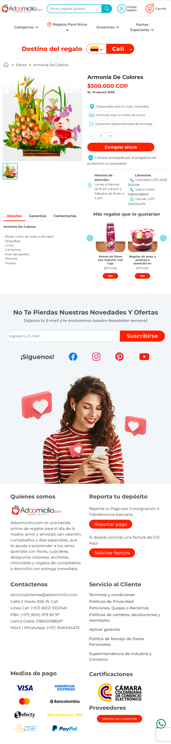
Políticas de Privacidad (111, 601)
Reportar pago (110, 524)
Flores (21, 65)
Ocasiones (105, 27)
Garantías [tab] (38, 216)
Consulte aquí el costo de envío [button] (116, 115)
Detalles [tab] (14, 216)
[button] (10, 171)
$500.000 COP (107, 86)
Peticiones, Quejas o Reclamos (119, 608)
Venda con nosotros (119, 719)
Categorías (24, 27)
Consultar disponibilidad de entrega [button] (120, 124)
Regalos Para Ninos (70, 24)
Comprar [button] (121, 147)
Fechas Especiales (140, 27)
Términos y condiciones (112, 594)
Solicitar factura (112, 553)
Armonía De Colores (50, 65)
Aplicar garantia (104, 629)
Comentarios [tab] (66, 216)
